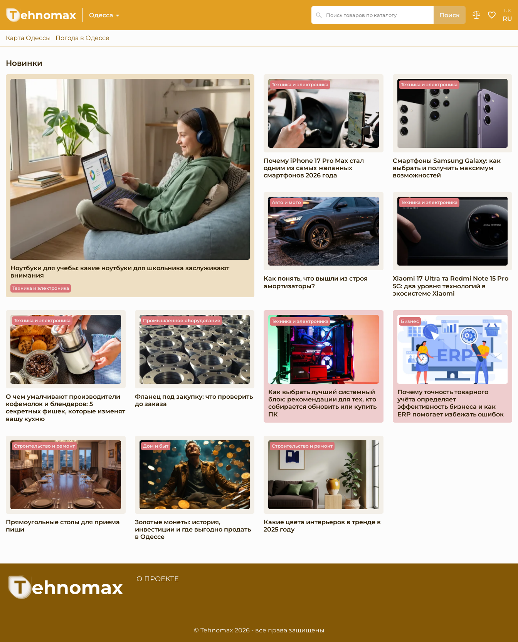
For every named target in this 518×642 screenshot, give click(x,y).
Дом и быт (155, 446)
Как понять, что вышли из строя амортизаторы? (316, 282)
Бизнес (410, 321)
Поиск (449, 15)
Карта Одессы (28, 38)
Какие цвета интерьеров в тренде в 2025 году (322, 525)
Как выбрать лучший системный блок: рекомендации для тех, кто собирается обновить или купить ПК (322, 403)
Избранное (491, 15)
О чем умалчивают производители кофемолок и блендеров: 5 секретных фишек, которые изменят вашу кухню (65, 408)
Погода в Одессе (82, 38)
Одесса (101, 15)
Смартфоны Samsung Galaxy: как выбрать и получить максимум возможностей (447, 168)
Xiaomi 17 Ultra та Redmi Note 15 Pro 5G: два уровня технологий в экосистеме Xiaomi (450, 286)
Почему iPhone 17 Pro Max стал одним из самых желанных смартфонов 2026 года (314, 168)
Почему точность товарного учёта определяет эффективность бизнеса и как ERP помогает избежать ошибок (450, 403)
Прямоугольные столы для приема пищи (63, 525)
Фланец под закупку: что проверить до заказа (194, 400)
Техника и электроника (40, 288)
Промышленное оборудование (181, 320)
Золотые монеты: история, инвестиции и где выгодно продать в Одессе (193, 529)
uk (507, 10)
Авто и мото (286, 202)
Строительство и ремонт (44, 446)
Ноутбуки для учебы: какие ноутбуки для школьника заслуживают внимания (119, 271)
